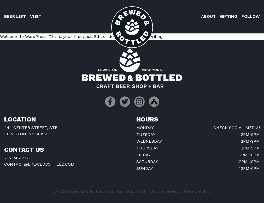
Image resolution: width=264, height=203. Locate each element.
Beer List (15, 16)
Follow (251, 16)
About (208, 16)
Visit (35, 16)
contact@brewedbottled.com (39, 164)
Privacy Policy (197, 191)
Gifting (228, 16)
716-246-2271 (17, 157)
